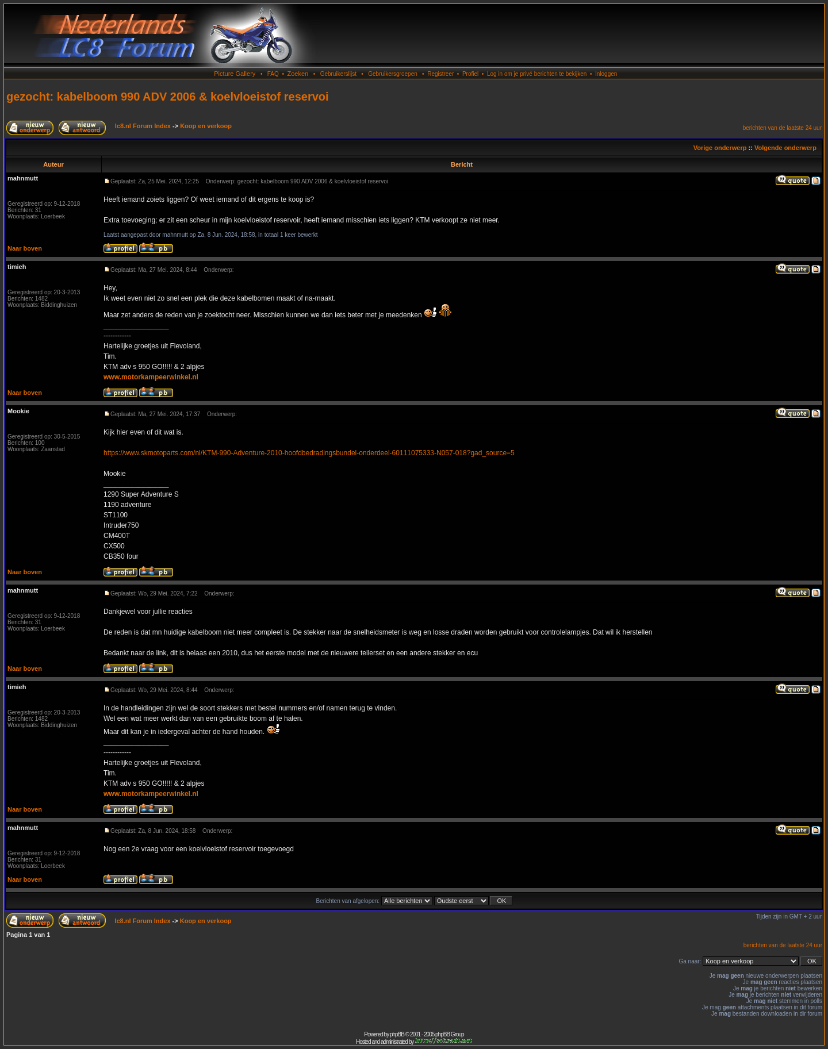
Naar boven (24, 248)
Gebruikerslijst (338, 74)
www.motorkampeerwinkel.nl (150, 377)
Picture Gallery (234, 73)
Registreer (440, 74)
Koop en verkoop (206, 125)
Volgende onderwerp (785, 147)
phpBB (397, 1034)
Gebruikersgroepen (392, 74)
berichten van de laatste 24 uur (782, 128)
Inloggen (606, 74)
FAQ (273, 74)
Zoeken (297, 73)
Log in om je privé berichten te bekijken (536, 74)
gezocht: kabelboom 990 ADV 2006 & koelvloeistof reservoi (167, 96)
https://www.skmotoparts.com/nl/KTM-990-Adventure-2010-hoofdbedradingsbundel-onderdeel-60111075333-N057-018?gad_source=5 (309, 453)
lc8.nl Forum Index (143, 125)
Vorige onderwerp (720, 147)
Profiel (470, 74)
